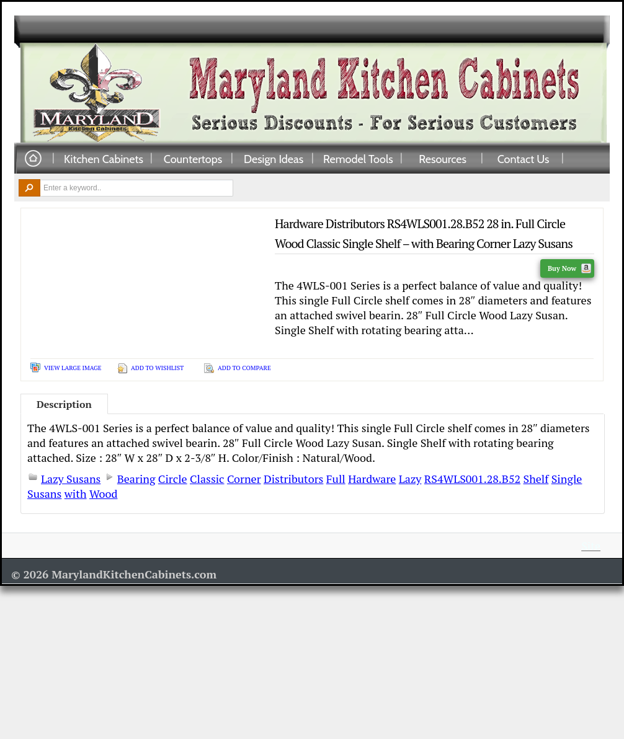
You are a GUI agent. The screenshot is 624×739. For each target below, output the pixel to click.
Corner (244, 478)
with (76, 493)
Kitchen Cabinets (103, 159)
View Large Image (73, 368)
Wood (103, 493)
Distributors (293, 478)
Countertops (193, 159)
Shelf (536, 478)
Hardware (372, 478)
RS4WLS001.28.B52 (472, 478)
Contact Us (523, 159)
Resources (442, 159)
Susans (44, 493)
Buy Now (569, 268)
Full (335, 478)
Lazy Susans (70, 478)
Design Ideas (273, 159)
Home (32, 159)
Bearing (136, 478)
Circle (172, 478)
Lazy (410, 478)
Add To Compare (244, 368)
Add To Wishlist (157, 368)
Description (64, 404)
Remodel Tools (358, 159)
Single (566, 478)
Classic (207, 478)
